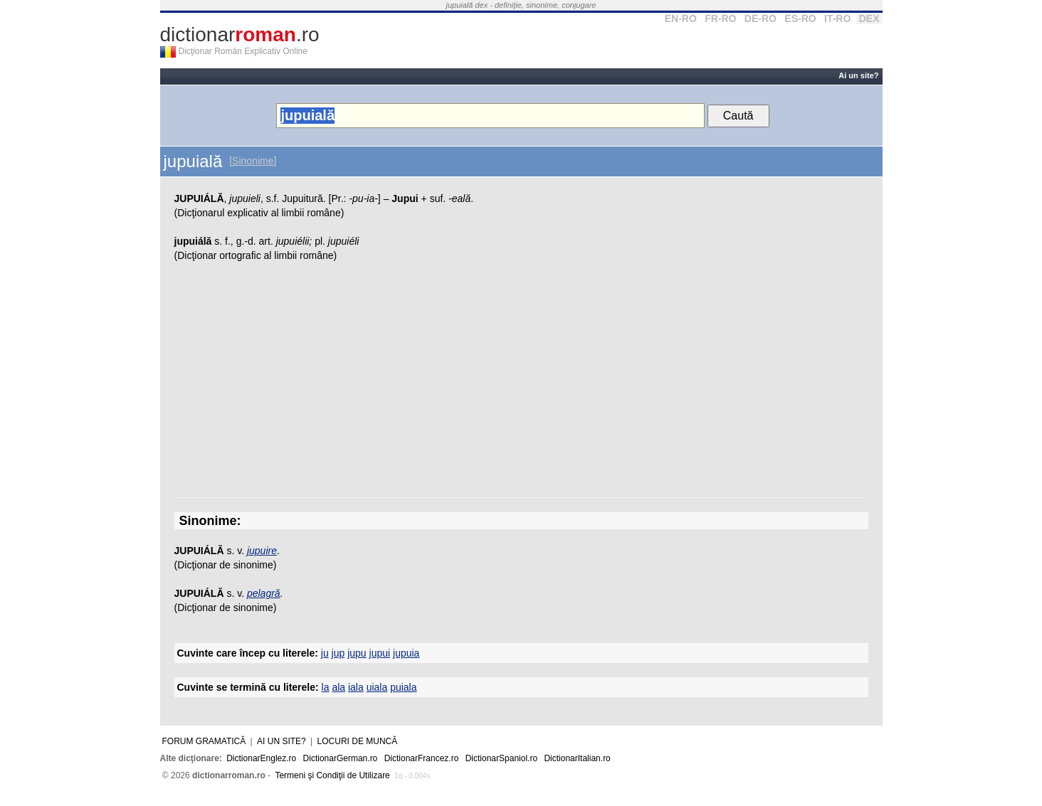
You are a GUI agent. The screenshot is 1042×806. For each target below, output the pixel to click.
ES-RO (800, 18)
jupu (356, 653)
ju (325, 653)
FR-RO (720, 18)
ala (338, 687)
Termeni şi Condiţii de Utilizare (332, 775)
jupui (380, 653)
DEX (869, 18)
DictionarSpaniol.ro (501, 758)
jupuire (262, 550)
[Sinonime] (252, 160)
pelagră (263, 593)
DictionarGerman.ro (340, 758)
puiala (403, 687)
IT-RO (837, 18)
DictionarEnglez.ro (261, 758)
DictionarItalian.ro (577, 758)
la (326, 687)
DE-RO (760, 18)
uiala (377, 687)
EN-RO (681, 18)
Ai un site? (858, 75)
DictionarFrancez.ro (421, 758)
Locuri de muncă (357, 741)
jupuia (406, 653)
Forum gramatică (204, 741)
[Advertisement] (521, 383)
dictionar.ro (240, 34)
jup (338, 653)
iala (356, 687)
